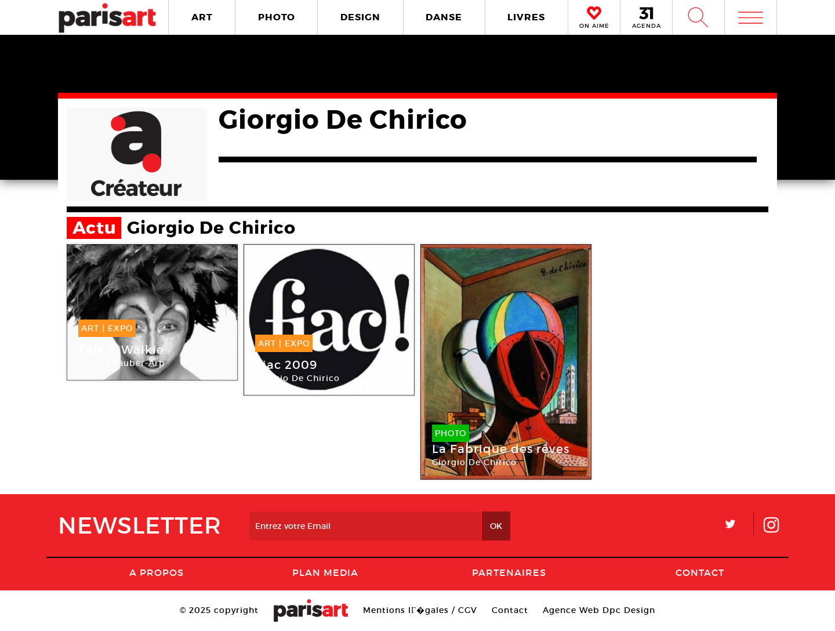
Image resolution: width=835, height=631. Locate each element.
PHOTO (276, 17)
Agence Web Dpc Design (599, 610)
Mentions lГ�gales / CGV (420, 610)
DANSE (444, 17)
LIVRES (526, 17)
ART (202, 17)
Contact (700, 572)
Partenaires (509, 572)
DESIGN (360, 17)
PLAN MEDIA (325, 572)
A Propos (156, 572)
